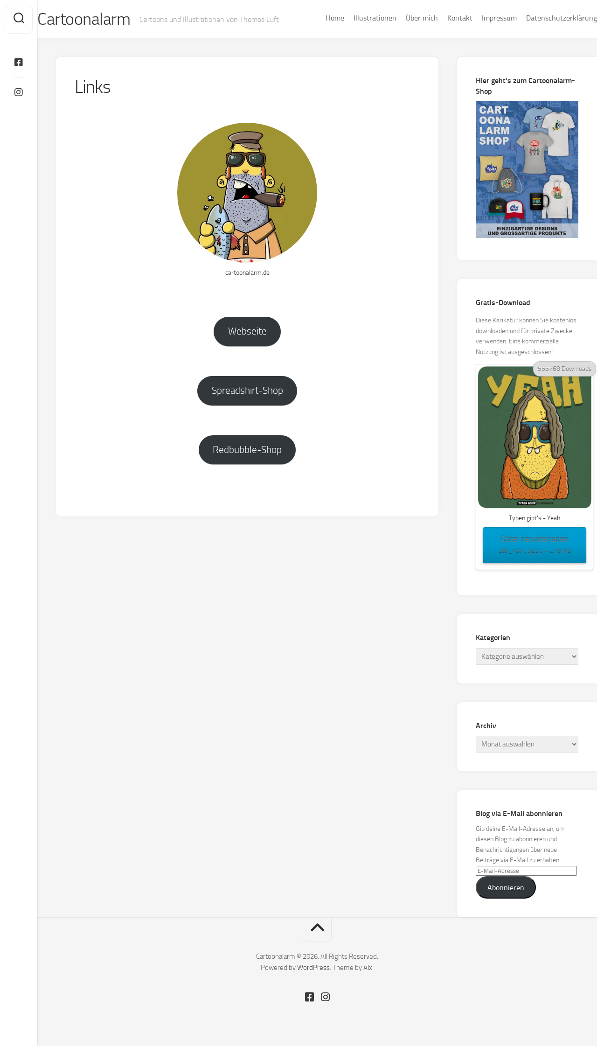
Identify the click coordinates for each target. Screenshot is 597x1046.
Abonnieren (505, 887)
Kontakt (441, 18)
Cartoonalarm (102, 19)
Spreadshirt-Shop (247, 390)
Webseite (247, 331)
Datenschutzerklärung (542, 18)
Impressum (480, 18)
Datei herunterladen (534, 545)
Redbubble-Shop (247, 449)
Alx (367, 967)
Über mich (403, 18)
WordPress (313, 967)
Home (316, 18)
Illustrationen (356, 18)
